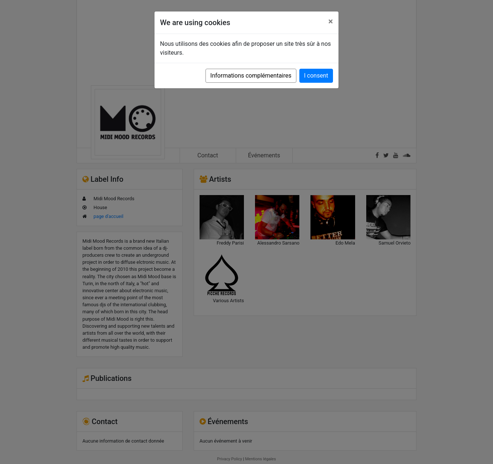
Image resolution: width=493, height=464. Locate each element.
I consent (316, 75)
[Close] (331, 21)
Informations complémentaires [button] (250, 75)
